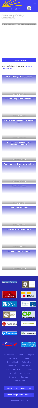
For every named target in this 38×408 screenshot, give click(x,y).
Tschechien (25, 373)
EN (16, 9)
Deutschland (12, 362)
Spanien (29, 369)
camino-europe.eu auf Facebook (19, 395)
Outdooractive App (19, 60)
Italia (7, 369)
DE (12, 9)
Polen (21, 354)
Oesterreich (25, 366)
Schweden (26, 362)
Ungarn (31, 354)
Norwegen (13, 358)
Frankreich (17, 369)
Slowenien (25, 377)
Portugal (12, 373)
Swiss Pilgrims (19, 381)
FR (19, 9)
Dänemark (12, 366)
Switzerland (9, 354)
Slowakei (12, 377)
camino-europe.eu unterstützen (19, 388)
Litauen (25, 358)
